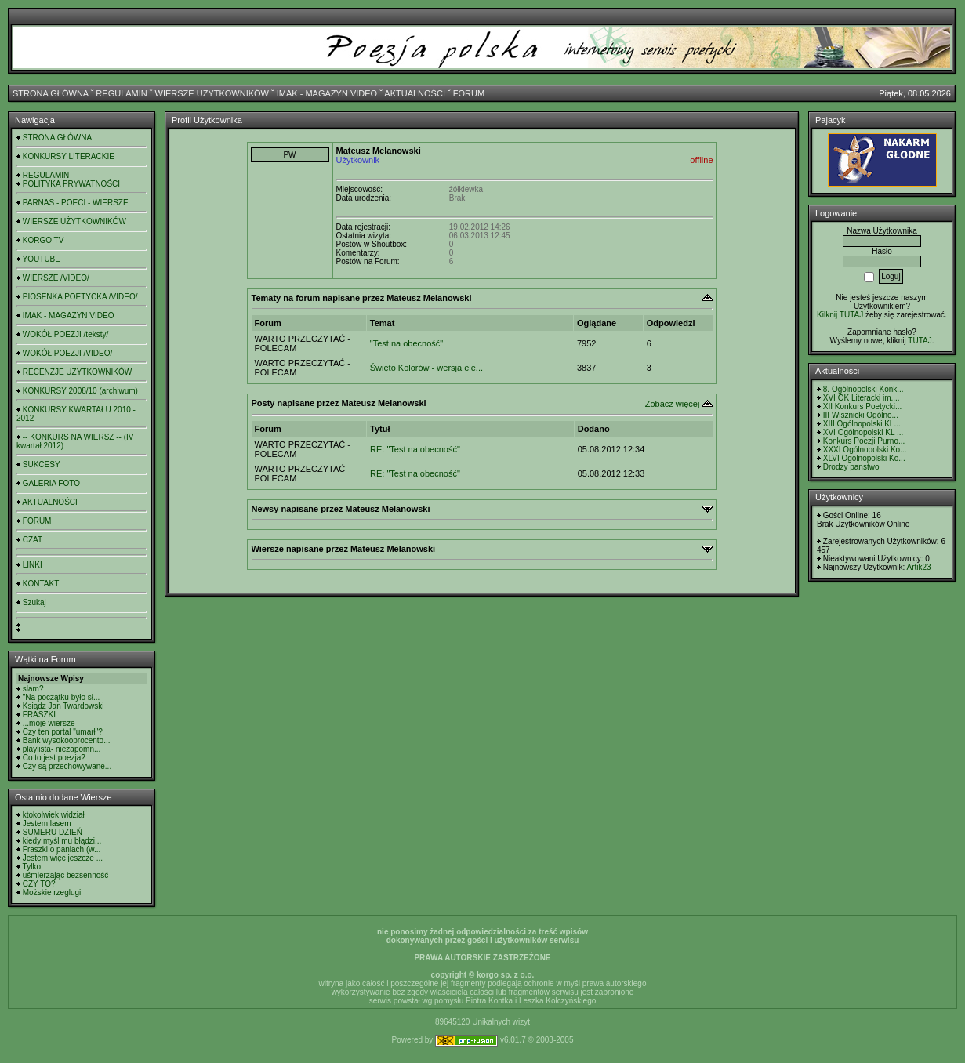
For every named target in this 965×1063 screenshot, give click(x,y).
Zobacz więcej (672, 403)
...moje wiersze (49, 723)
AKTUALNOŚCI (414, 93)
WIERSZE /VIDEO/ (56, 278)
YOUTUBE (41, 259)
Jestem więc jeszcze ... (63, 858)
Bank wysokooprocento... (67, 740)
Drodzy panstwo (851, 467)
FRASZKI (39, 714)
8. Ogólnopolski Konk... (863, 389)
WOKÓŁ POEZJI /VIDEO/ (67, 353)
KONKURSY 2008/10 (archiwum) (80, 390)
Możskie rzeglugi (52, 892)
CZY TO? (39, 884)
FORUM (468, 93)
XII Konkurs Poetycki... (862, 406)
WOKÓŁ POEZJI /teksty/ (65, 334)
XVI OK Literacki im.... (861, 398)
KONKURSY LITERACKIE (68, 156)
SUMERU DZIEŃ (52, 832)
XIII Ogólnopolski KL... (862, 423)
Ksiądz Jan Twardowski (63, 706)
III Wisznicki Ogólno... (860, 415)
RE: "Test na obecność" (415, 449)
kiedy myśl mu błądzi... (62, 840)
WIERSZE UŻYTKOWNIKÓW (212, 93)
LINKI (32, 565)
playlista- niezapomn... (62, 749)
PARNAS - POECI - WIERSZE (76, 202)
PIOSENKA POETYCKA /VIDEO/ (80, 296)
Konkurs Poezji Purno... (864, 441)
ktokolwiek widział (54, 815)
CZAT (32, 539)
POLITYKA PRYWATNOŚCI (71, 184)
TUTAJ (919, 340)
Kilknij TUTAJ (840, 314)
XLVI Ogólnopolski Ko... (864, 458)
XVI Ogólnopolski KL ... (863, 432)
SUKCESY (41, 464)
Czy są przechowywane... (67, 766)
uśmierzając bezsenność (66, 875)
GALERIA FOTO (51, 483)
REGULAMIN (121, 93)
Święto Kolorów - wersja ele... (426, 367)
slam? (33, 688)
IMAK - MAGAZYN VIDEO (327, 93)
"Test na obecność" (406, 343)
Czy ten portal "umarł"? (63, 731)
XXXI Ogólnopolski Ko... (865, 449)
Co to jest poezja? (54, 757)
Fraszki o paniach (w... (61, 849)
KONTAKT (41, 583)
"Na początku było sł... (61, 697)
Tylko (32, 866)
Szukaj (34, 602)
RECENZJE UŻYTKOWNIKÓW (77, 372)
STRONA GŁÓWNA (51, 93)
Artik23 (918, 567)
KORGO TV (43, 240)
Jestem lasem (47, 823)
